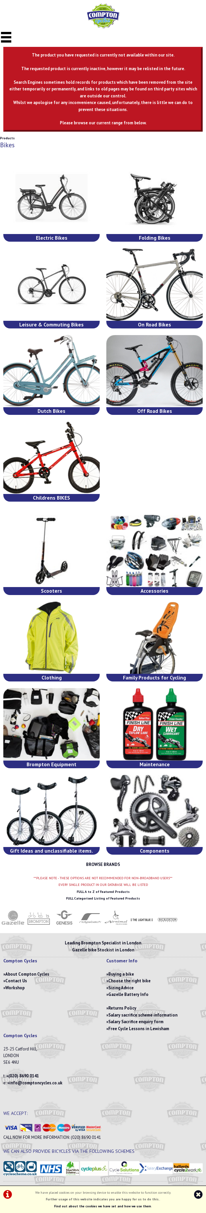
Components (154, 850)
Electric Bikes (51, 237)
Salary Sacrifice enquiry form (135, 1022)
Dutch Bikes (51, 411)
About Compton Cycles (27, 974)
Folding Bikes (154, 237)
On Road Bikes (154, 324)
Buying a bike (121, 974)
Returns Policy (122, 1008)
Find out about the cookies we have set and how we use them (102, 1206)
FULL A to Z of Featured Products (103, 892)
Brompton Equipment (51, 764)
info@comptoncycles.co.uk (35, 1083)
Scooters (51, 590)
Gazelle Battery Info (128, 994)
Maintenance (155, 764)
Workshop (15, 988)
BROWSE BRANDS (103, 864)
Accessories (154, 590)
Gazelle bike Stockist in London (103, 950)
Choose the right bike (129, 981)
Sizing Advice (121, 988)
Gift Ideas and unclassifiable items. (51, 850)
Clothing (52, 677)
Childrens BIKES (51, 497)
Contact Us (16, 981)
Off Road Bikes (154, 411)
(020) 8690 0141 (23, 1076)
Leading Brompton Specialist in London (103, 943)
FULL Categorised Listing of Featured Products (103, 898)
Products (7, 138)
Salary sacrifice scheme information (142, 1015)
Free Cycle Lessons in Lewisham (138, 1028)
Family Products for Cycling (154, 677)
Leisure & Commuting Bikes (51, 324)
